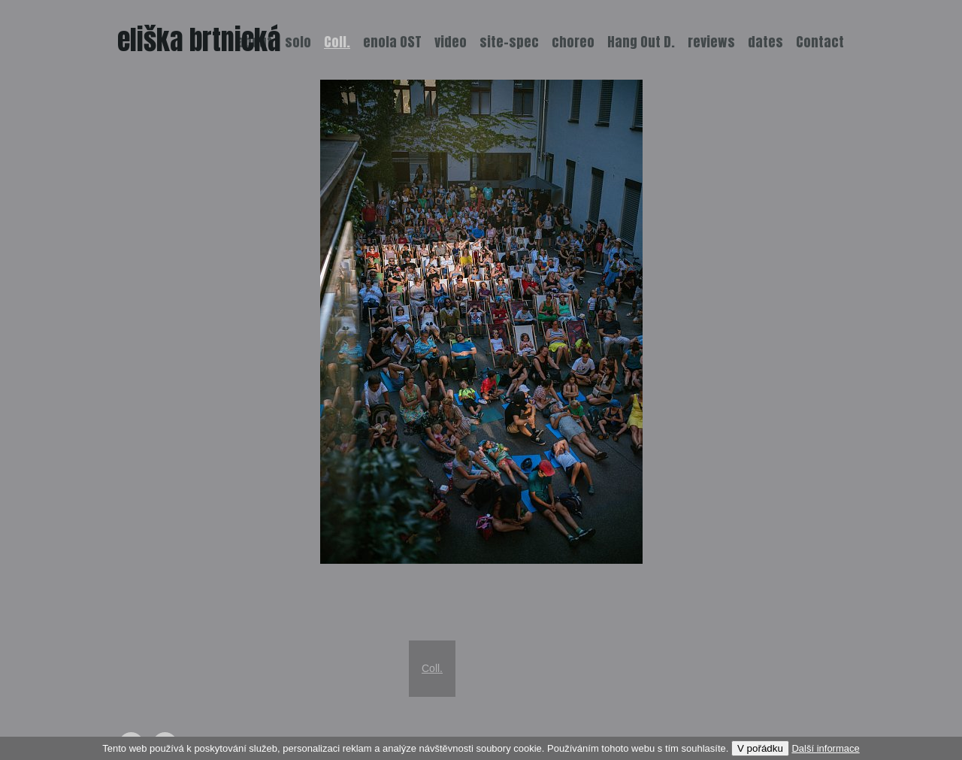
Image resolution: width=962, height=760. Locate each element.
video (450, 42)
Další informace (825, 748)
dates (765, 42)
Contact (820, 42)
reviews (711, 42)
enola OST (392, 42)
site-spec (509, 42)
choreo (573, 42)
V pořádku (760, 748)
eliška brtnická (199, 40)
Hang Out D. (641, 42)
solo (298, 42)
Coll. (432, 668)
